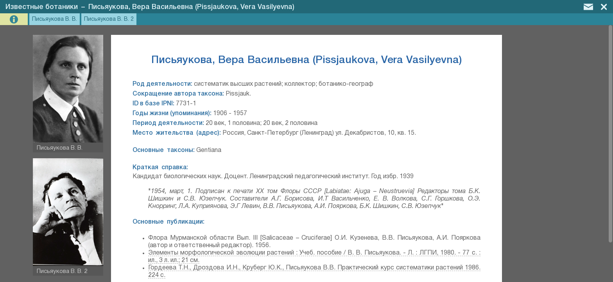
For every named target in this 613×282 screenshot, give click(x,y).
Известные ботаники (41, 7)
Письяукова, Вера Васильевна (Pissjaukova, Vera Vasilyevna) (191, 7)
